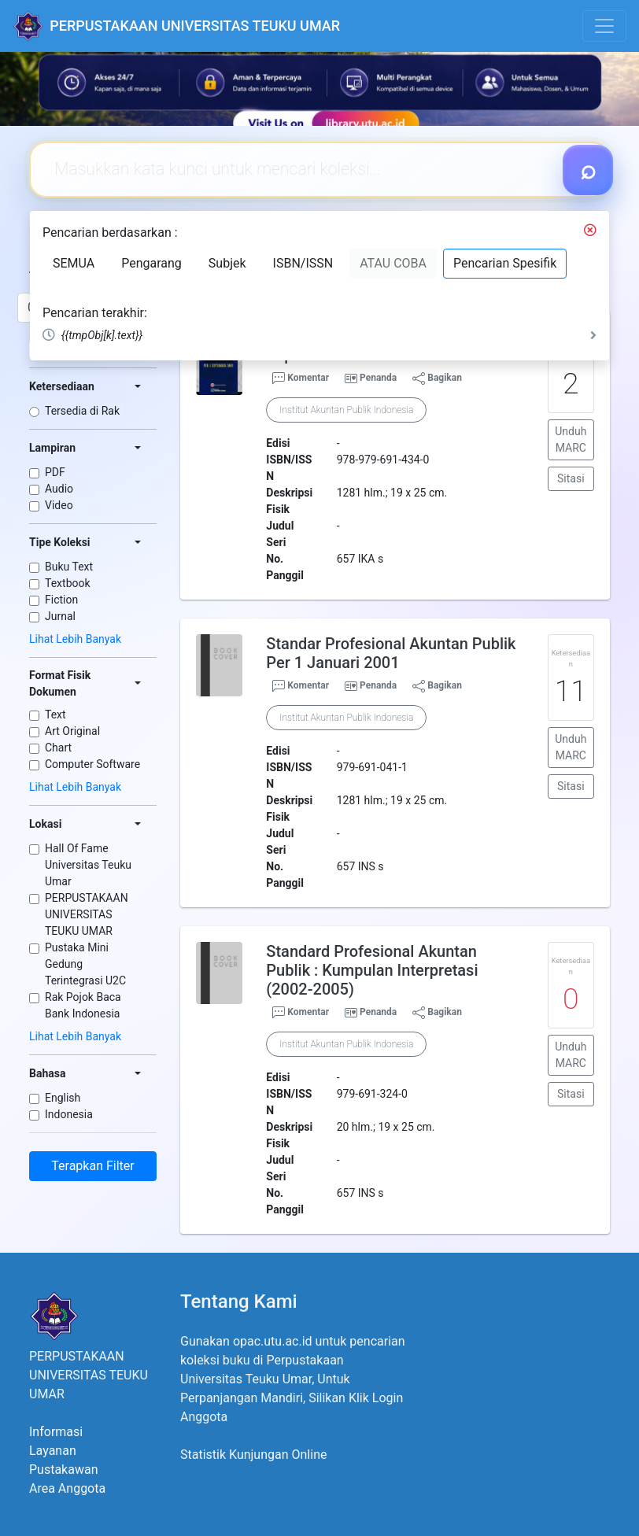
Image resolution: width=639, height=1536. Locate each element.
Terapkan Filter (92, 1165)
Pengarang (151, 263)
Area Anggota (67, 1488)
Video (59, 505)
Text (55, 714)
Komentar (300, 378)
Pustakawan (63, 1469)
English (62, 1097)
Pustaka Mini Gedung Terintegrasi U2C (85, 964)
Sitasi (571, 478)
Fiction (61, 599)
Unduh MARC (570, 439)
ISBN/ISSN (303, 263)
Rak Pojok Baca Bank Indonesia (83, 1005)
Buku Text (69, 566)
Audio (59, 488)
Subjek (227, 263)
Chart (58, 747)
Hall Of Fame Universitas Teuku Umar (88, 865)
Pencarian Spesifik (504, 263)
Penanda (378, 377)
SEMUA (73, 263)
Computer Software (92, 764)
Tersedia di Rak (82, 410)
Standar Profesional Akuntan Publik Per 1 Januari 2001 (390, 653)
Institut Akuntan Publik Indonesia (346, 409)
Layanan (52, 1450)
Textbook (67, 583)
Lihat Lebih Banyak (75, 639)
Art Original (72, 731)
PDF (55, 472)
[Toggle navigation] (604, 26)
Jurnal (60, 616)
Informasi (56, 1431)
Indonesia (69, 1114)
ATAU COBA (393, 263)
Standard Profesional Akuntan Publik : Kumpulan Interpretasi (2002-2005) (372, 970)
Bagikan (437, 378)
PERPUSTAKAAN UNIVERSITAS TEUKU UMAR (86, 914)
